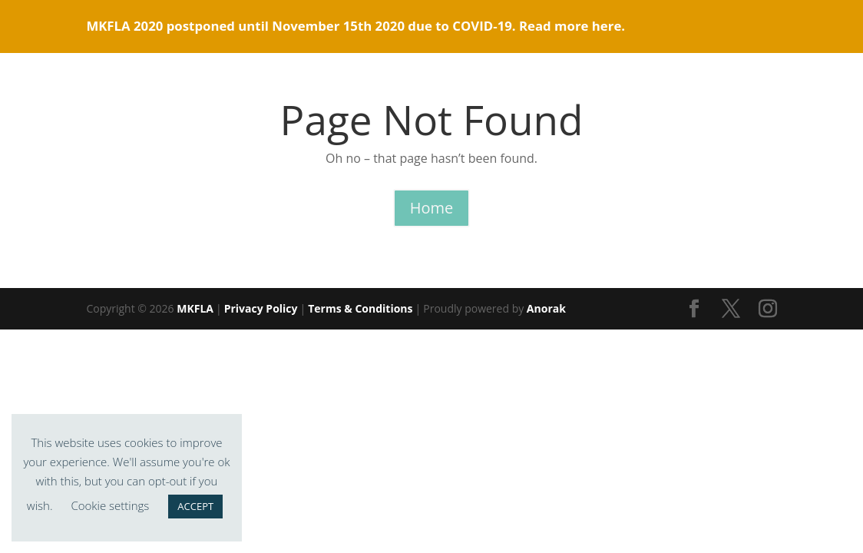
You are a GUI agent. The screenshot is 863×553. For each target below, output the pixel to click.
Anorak (546, 308)
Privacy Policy (261, 308)
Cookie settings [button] (110, 505)
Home (432, 207)
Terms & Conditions (360, 308)
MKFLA (195, 308)
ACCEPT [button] (195, 506)
